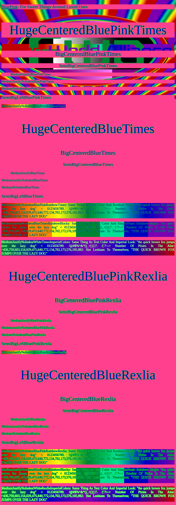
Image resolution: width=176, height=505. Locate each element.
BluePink (9, 6)
